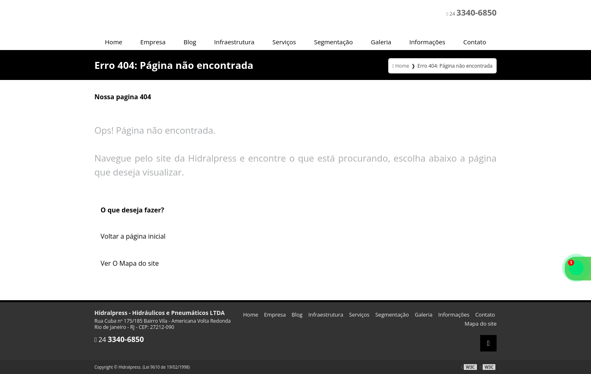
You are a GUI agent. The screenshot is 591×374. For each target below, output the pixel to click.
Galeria (381, 42)
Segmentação (333, 42)
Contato (474, 42)
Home (113, 42)
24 (472, 12)
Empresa (152, 42)
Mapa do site (481, 323)
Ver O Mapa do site (130, 263)
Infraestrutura (234, 42)
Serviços (284, 42)
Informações (427, 42)
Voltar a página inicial (133, 236)
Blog (189, 42)
